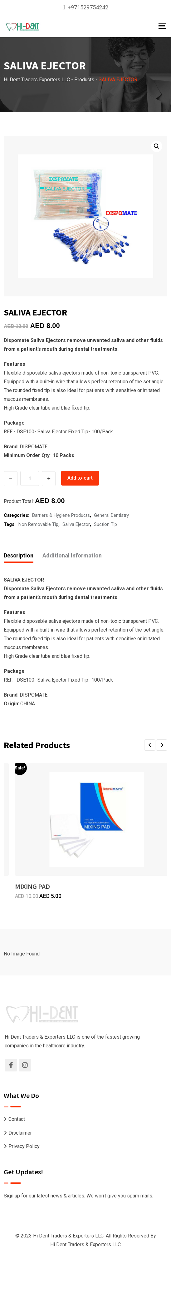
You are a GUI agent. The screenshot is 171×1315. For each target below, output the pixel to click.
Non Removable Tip (38, 524)
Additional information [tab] (72, 555)
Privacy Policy (24, 1146)
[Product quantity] (29, 478)
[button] (156, 146)
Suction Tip (105, 524)
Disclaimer (20, 1133)
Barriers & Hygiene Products (61, 515)
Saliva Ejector (76, 524)
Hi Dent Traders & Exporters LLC (85, 1244)
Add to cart (80, 478)
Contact (16, 1119)
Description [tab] (18, 555)
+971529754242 (88, 7)
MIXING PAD (32, 886)
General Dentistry (111, 515)
